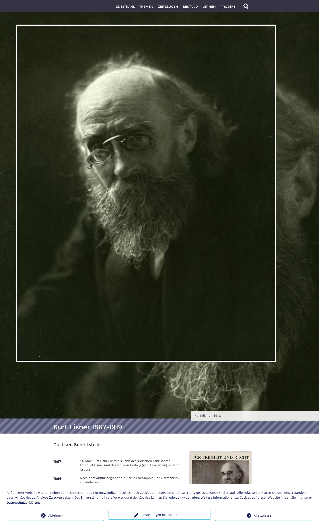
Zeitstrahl (125, 7)
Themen (146, 7)
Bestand (190, 7)
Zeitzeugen (168, 7)
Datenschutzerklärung (24, 502)
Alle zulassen (263, 515)
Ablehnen (55, 515)
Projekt (227, 7)
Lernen (209, 7)
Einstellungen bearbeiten (159, 515)
